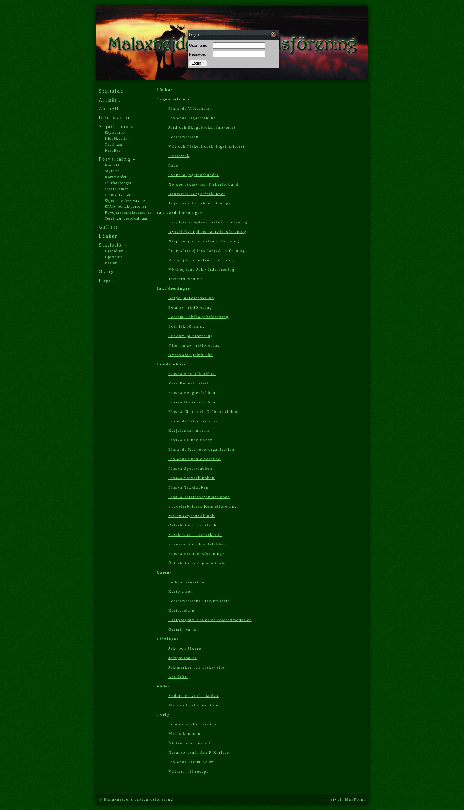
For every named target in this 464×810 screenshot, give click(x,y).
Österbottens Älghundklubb (197, 563)
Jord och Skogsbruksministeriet (202, 127)
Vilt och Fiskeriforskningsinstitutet (206, 146)
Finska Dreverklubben (191, 402)
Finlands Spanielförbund (194, 459)
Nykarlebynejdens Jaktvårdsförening (207, 231)
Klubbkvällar (117, 138)
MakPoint (355, 799)
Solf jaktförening (186, 326)
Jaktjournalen (182, 658)
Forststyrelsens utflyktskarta (199, 601)
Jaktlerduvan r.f (185, 279)
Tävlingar (114, 144)
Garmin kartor (183, 629)
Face (173, 165)
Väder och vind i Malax (193, 695)
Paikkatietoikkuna (187, 582)
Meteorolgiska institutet (194, 705)
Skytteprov (115, 132)
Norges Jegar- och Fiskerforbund (203, 184)
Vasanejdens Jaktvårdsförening (201, 260)
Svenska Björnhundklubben (197, 544)
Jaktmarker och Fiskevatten (197, 667)
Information (115, 117)
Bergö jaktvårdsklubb (191, 298)
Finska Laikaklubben (190, 440)
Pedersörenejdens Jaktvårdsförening (206, 250)
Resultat (112, 150)
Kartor (111, 262)
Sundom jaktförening (190, 336)
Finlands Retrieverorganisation (201, 449)
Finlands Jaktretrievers (193, 421)
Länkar (108, 236)
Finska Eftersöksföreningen (197, 553)
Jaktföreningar (118, 183)
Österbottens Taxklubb (192, 525)
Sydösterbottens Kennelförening (202, 506)
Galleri (108, 227)
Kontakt (112, 165)
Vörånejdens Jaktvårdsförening (201, 269)
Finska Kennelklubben (192, 373)
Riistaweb (178, 156)
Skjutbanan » (116, 126)
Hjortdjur (113, 257)
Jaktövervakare (119, 194)
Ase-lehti (178, 676)
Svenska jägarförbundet (193, 175)
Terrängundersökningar (126, 218)
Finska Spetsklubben (190, 468)
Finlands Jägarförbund (192, 118)
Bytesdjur (114, 251)
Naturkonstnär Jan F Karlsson (200, 752)
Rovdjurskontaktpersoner (128, 212)
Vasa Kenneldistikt (188, 383)
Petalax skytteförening (192, 724)
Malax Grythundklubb (191, 515)
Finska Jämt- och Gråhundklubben (204, 411)
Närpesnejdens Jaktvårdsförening (203, 241)
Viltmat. (177, 771)
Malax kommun (184, 733)
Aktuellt (110, 108)
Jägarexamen (117, 188)
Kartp (210, 620)
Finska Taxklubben (188, 487)
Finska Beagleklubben (191, 392)
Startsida (111, 91)
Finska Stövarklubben (191, 478)
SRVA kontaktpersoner (125, 206)
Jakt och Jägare (184, 648)
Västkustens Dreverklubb (195, 534)
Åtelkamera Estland (189, 743)
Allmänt (109, 99)
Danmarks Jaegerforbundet (196, 193)
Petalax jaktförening (190, 307)
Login (107, 280)
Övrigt (108, 271)
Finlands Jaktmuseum (191, 762)
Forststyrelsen (183, 137)
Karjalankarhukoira (189, 430)
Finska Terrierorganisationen (199, 497)
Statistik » (113, 244)
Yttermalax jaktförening (194, 345)
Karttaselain (181, 610)
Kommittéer (116, 177)
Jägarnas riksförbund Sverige (199, 203)
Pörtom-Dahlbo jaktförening (198, 317)
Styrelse (112, 171)
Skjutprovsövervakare (125, 200)
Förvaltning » (117, 159)
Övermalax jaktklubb (190, 354)
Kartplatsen (180, 591)
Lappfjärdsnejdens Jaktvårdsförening (207, 222)
